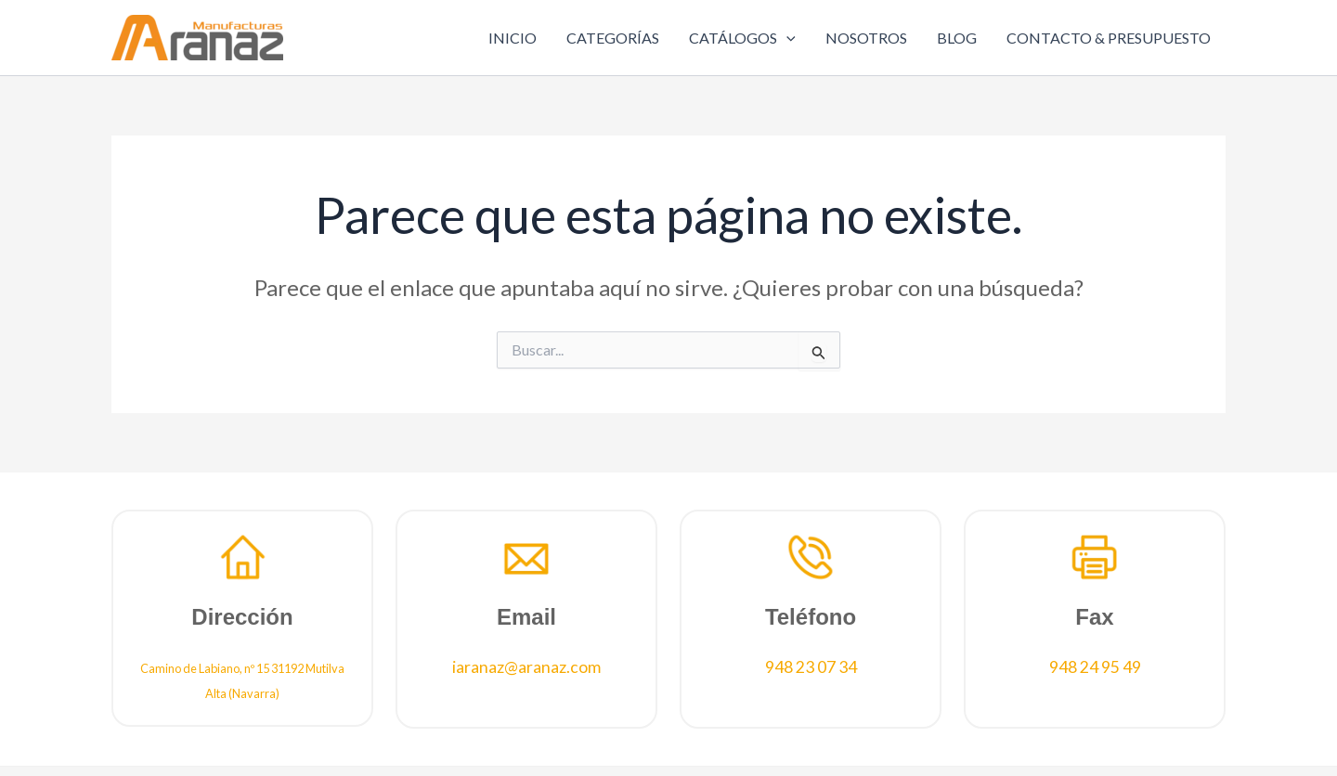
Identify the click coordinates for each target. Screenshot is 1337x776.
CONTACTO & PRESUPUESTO (1108, 37)
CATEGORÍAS (612, 37)
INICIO (512, 37)
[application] (786, 38)
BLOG (957, 37)
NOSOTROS (866, 37)
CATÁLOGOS (742, 38)
